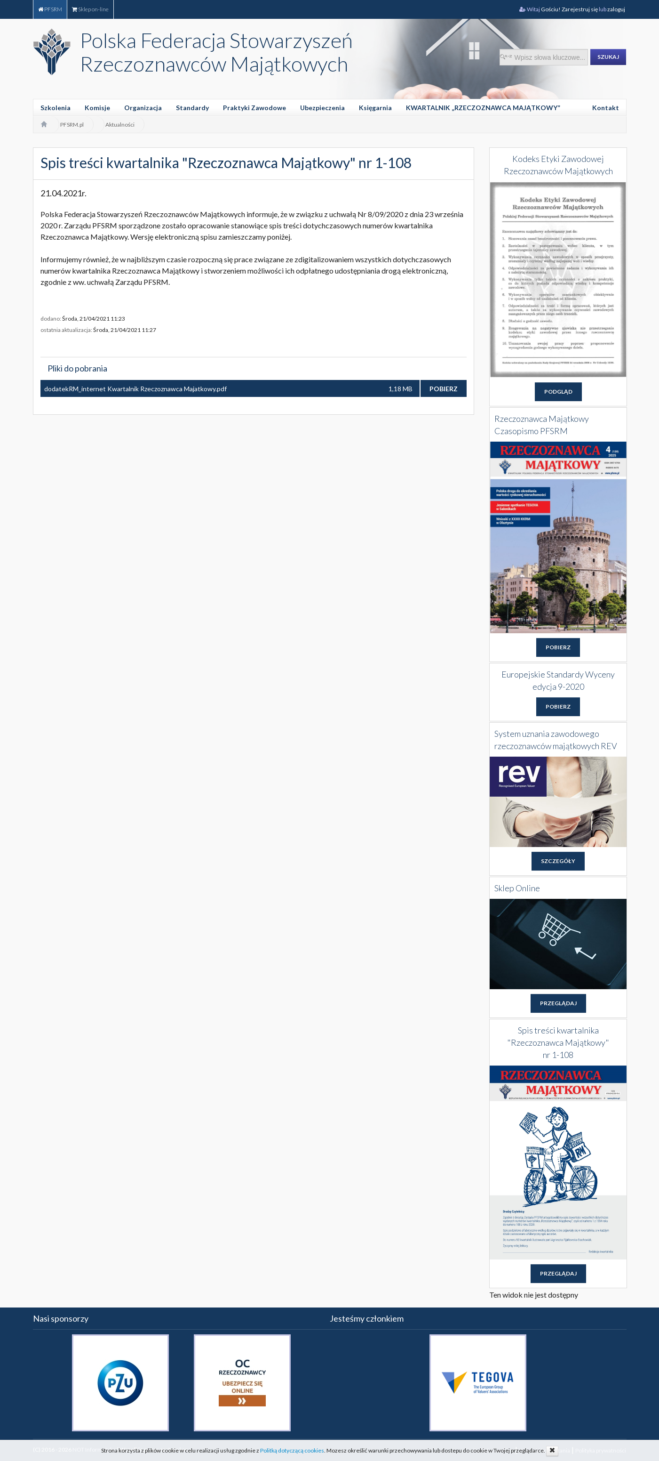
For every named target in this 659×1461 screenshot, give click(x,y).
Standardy (192, 108)
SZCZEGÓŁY (558, 860)
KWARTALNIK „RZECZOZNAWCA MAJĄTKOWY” (483, 108)
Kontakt (605, 108)
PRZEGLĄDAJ (558, 1003)
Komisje (97, 108)
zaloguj (616, 9)
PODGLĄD (558, 391)
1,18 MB (401, 389)
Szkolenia (55, 108)
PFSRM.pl (72, 124)
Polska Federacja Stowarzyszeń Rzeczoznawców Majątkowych (216, 52)
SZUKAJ (608, 56)
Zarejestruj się (580, 9)
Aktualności (120, 124)
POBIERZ (443, 389)
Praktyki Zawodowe (254, 108)
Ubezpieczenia (322, 108)
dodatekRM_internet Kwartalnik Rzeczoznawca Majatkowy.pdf (135, 389)
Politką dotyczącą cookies (292, 1450)
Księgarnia (375, 108)
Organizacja (143, 108)
